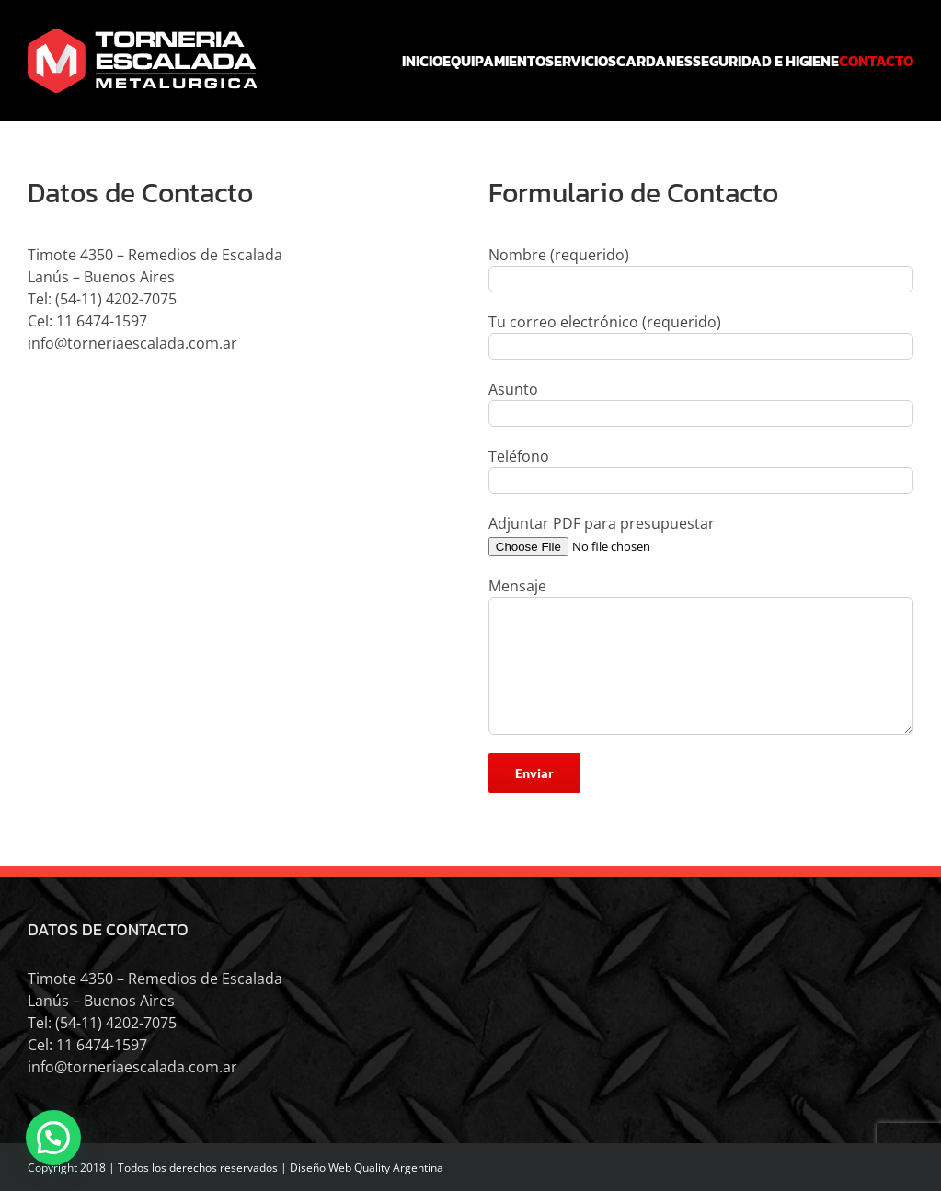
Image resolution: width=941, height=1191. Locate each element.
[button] (53, 1137)
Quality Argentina (398, 1167)
